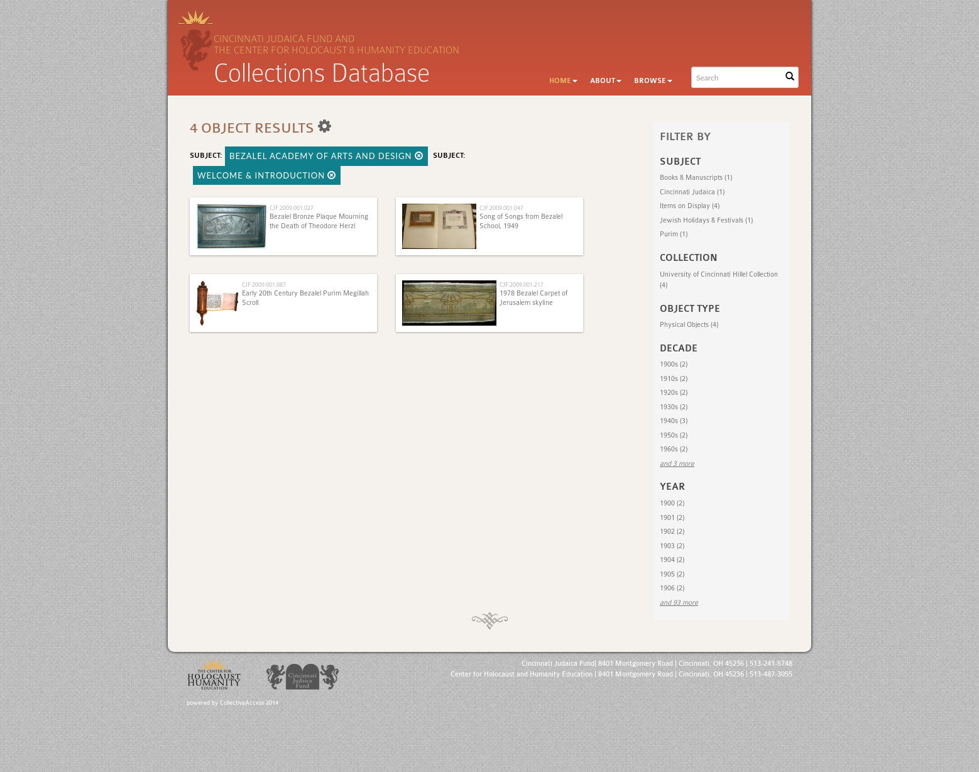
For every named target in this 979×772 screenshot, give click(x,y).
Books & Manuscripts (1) (696, 178)
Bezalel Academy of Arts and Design (326, 156)
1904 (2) (672, 560)
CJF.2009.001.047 (501, 207)
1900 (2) (672, 503)
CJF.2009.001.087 (264, 284)
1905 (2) (672, 574)
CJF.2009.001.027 (292, 207)
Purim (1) (673, 234)
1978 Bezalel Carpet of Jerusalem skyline (533, 297)
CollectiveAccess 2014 (249, 703)
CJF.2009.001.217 (522, 284)
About (605, 81)
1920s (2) (673, 393)
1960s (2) (673, 449)
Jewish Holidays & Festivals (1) (706, 220)
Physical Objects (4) (689, 325)
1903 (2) (672, 546)
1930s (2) (673, 407)
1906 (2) (672, 588)
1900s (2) (673, 364)
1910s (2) (673, 379)
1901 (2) (672, 518)
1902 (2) (672, 531)
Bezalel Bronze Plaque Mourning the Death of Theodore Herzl (319, 220)
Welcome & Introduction (266, 175)
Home (563, 81)
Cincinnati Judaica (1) (692, 192)
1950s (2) (673, 435)
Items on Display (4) (689, 206)
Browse (653, 81)
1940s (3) (673, 421)
